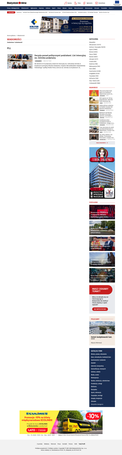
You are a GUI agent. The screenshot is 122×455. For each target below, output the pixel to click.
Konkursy (19, 12)
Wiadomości (25, 8)
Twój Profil (82, 444)
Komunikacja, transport (98, 369)
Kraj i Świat (92, 81)
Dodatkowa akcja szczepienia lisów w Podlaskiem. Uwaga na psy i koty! (107, 121)
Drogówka (92, 73)
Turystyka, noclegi (96, 395)
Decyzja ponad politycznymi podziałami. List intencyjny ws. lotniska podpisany (60, 56)
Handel (93, 363)
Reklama (94, 386)
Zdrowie (96, 8)
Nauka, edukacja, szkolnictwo (100, 381)
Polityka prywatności (41, 448)
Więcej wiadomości (101, 142)
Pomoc (71, 444)
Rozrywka (94, 389)
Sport (53, 8)
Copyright (62, 448)
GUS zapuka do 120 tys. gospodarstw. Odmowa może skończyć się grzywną (106, 99)
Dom (90, 69)
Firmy (77, 3)
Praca (59, 8)
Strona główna (11, 35)
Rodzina (91, 64)
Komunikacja (100, 3)
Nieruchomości (78, 8)
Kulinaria (92, 78)
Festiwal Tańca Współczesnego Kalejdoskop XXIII (35, 12)
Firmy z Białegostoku (13, 8)
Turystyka (104, 8)
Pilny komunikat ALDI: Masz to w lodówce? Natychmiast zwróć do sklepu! (105, 92)
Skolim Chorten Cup (104, 12)
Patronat (53, 444)
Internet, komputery (97, 366)
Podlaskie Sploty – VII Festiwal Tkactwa (88, 12)
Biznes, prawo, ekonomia (99, 354)
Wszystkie (92, 42)
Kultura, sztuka (95, 372)
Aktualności (38, 61)
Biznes (64, 8)
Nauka (70, 8)
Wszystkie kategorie (97, 404)
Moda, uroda (95, 375)
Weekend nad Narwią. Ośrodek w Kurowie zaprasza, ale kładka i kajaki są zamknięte (105, 114)
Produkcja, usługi (96, 383)
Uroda (91, 61)
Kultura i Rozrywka (95, 47)
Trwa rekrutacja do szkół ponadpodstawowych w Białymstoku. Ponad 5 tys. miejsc (106, 129)
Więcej (111, 8)
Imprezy (68, 3)
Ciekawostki (93, 83)
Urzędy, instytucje (96, 398)
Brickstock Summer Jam (55, 12)
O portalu (39, 444)
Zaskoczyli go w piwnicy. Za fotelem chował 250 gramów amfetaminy (106, 107)
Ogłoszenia (87, 3)
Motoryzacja (88, 8)
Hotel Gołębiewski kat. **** (101, 338)
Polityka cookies (53, 448)
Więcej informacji (96, 343)
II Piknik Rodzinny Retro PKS (69, 12)
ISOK (75, 444)
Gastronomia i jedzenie (98, 360)
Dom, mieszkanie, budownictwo (101, 357)
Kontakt (64, 444)
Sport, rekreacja (96, 392)
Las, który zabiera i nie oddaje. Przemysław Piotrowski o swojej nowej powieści (107, 136)
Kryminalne (92, 71)
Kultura (48, 8)
